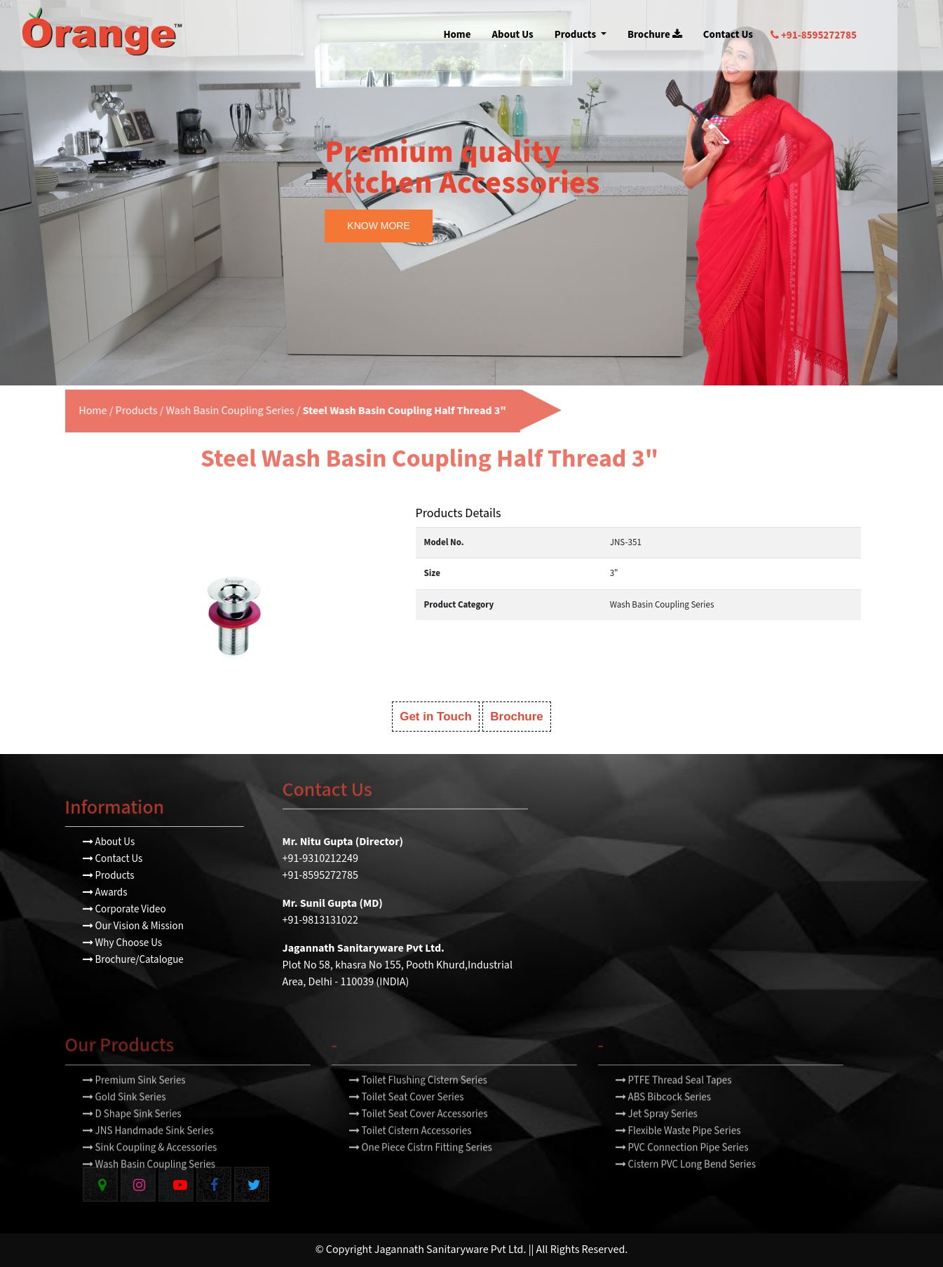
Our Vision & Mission (133, 926)
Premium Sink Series (134, 1104)
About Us (513, 34)
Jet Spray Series (657, 1137)
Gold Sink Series (124, 1121)
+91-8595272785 (814, 35)
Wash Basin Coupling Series (206, 411)
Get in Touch (436, 716)
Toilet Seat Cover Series (406, 1121)
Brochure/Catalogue (133, 959)
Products (576, 34)
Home (456, 34)
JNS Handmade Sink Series (148, 1154)
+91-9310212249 (320, 858)
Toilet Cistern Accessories (410, 1154)
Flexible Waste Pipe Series (678, 1154)
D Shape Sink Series (132, 1137)
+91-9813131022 (320, 920)
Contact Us (728, 34)
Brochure (654, 34)
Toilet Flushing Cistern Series (418, 1104)
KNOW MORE (378, 225)
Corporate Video (124, 909)
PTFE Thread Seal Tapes (674, 1104)
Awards (105, 892)
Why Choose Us (123, 943)
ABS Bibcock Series (664, 1121)
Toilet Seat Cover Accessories (418, 1137)
